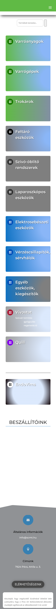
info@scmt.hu (28, 537)
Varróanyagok (29, 41)
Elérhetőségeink (28, 584)
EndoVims (25, 384)
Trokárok (24, 101)
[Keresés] (45, 23)
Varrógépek (27, 71)
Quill (20, 342)
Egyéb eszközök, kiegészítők (27, 288)
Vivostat (24, 312)
